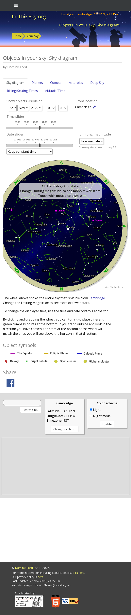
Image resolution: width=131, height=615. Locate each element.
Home (18, 36)
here (40, 577)
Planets (37, 82)
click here (78, 573)
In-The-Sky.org (29, 16)
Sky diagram (15, 82)
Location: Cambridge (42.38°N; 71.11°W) (90, 14)
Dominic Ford (24, 568)
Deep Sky (97, 82)
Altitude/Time (55, 91)
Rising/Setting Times (22, 91)
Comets (55, 82)
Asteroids (76, 82)
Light (95, 410)
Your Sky (33, 36)
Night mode (100, 416)
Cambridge (97, 298)
